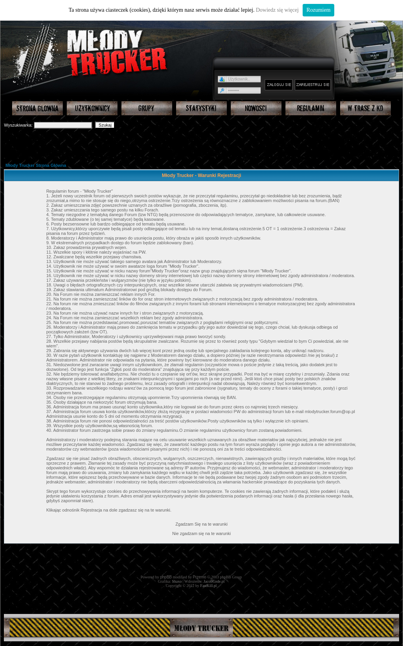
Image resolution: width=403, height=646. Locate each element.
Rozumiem (318, 10)
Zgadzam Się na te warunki (201, 524)
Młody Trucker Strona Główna (35, 165)
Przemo (199, 577)
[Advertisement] (201, 145)
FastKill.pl (208, 585)
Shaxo (177, 581)
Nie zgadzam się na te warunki (201, 533)
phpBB (166, 577)
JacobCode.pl (214, 581)
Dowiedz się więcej (277, 10)
